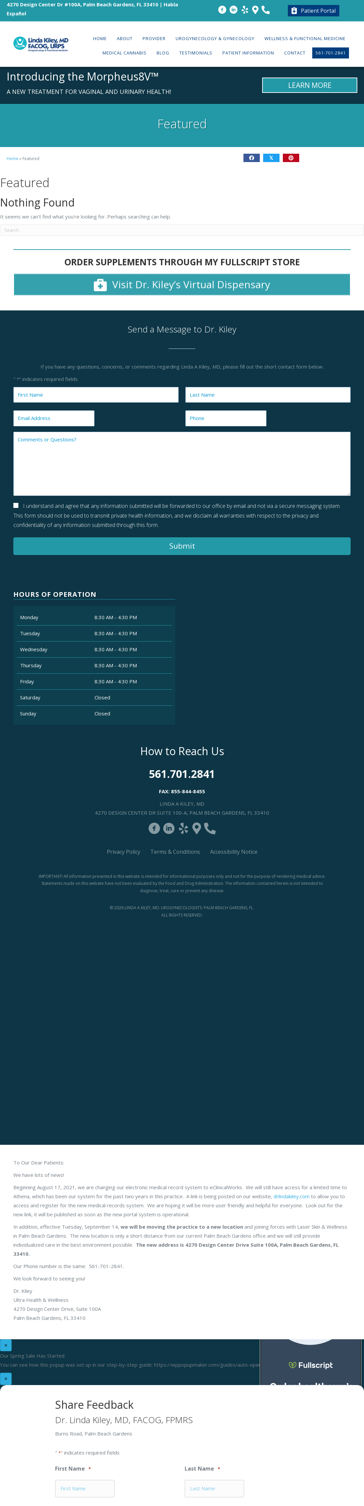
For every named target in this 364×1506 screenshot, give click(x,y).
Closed (102, 697)
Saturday (30, 697)
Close (272, 422)
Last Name (202, 1469)
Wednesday (33, 649)
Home (12, 158)
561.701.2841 (182, 774)
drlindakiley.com (292, 1196)
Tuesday (30, 633)
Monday (29, 617)
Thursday (31, 665)
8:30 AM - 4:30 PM (116, 617)
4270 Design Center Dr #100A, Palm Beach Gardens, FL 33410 (82, 4)
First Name (73, 1469)
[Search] (182, 230)
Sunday (28, 713)
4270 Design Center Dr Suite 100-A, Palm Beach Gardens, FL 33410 (182, 812)
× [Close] (5, 1345)
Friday (27, 681)
